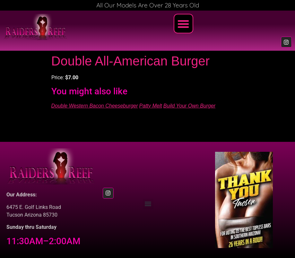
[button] (183, 23)
